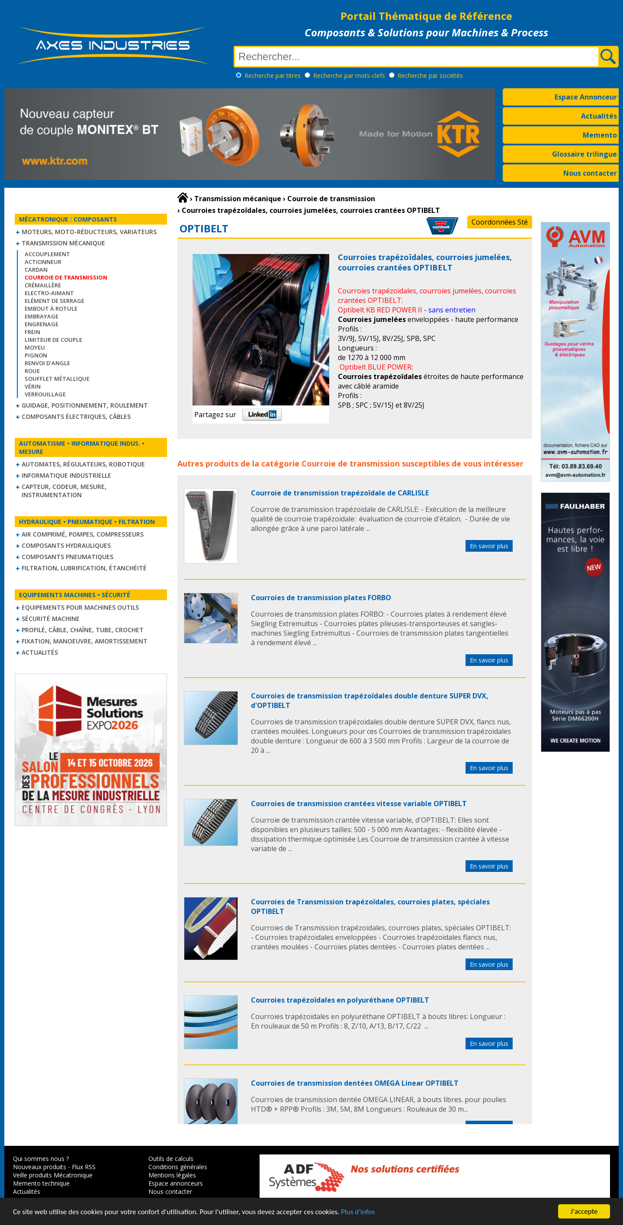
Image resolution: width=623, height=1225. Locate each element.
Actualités (599, 116)
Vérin (33, 386)
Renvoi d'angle (47, 363)
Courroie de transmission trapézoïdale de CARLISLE (340, 493)
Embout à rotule (51, 308)
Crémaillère (43, 285)
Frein (32, 332)
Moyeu (35, 347)
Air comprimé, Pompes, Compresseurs (83, 534)
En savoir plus (489, 546)
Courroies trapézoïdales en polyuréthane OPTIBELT (340, 1000)
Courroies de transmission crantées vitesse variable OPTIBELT (359, 803)
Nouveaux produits (39, 1167)
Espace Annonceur (586, 97)
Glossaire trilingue (584, 154)
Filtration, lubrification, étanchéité (84, 568)
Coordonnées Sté (500, 222)
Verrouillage (45, 394)
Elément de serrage (54, 301)
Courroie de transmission (351, 463)
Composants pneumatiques (67, 557)
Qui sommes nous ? (41, 1158)
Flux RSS (84, 1167)
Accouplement (47, 254)
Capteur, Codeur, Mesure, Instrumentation (64, 490)
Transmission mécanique (63, 243)
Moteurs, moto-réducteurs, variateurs (89, 232)
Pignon (36, 355)
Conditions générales (177, 1167)
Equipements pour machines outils (80, 607)
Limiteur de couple (53, 340)
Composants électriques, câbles (76, 416)
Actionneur (43, 262)
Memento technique (41, 1183)
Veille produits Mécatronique (53, 1175)
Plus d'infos (358, 1211)
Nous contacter (590, 173)
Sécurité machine (51, 618)
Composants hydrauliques (66, 545)
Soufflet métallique (57, 379)
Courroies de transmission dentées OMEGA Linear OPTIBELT (355, 1083)
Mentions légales (172, 1175)
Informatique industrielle (66, 475)
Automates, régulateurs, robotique (83, 464)
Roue (32, 371)
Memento (600, 135)
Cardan (36, 269)
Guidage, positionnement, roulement (85, 405)
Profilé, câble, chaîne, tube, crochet (83, 630)
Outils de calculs (170, 1158)
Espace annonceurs (175, 1183)
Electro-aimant (49, 293)
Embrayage (41, 316)
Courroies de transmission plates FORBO (321, 597)
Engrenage (41, 324)
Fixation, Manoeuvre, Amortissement (85, 641)
